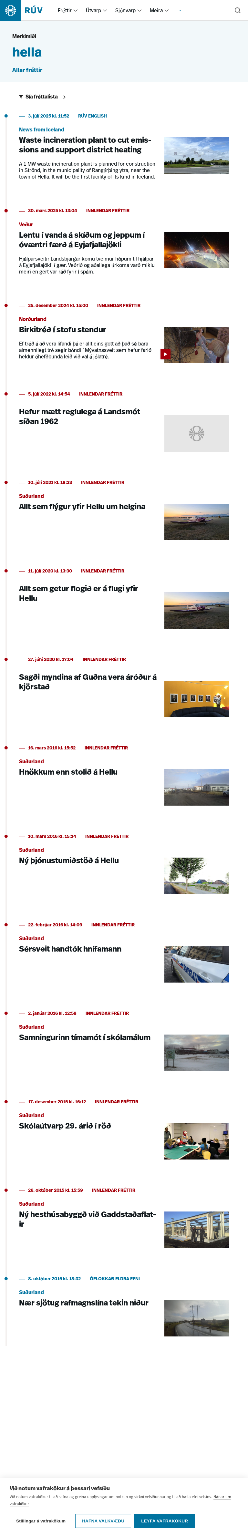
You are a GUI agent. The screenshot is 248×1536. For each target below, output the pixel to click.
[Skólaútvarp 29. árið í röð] (124, 1133)
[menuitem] (75, 10)
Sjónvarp (125, 10)
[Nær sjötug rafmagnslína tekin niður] (124, 1310)
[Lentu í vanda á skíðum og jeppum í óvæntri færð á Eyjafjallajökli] (124, 245)
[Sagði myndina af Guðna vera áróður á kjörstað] (124, 691)
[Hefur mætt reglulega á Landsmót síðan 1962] (124, 425)
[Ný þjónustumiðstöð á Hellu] (124, 868)
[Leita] (238, 10)
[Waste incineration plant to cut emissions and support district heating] (124, 151)
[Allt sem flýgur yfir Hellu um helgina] (124, 514)
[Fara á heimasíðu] (27, 10)
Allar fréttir (27, 70)
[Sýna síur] (43, 97)
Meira (156, 10)
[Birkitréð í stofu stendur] (124, 337)
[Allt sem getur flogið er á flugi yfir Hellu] (124, 602)
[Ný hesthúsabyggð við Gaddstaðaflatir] (124, 1222)
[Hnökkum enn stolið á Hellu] (124, 779)
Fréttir (65, 10)
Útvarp (93, 10)
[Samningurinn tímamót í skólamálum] (124, 1045)
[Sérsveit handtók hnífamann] (124, 956)
